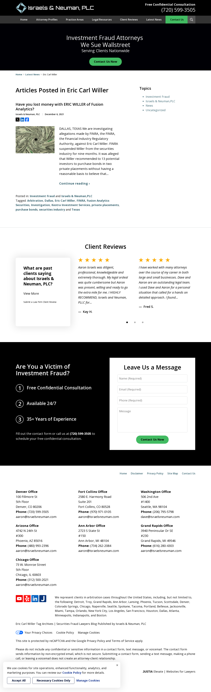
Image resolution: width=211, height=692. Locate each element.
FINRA (81, 200)
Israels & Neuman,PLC (76, 196)
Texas (76, 209)
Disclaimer (137, 473)
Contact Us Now (105, 61)
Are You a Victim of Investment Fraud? (43, 369)
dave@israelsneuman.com (160, 517)
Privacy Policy (155, 473)
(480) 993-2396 (38, 546)
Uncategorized (156, 110)
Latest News (154, 19)
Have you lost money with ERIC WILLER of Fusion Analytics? (59, 106)
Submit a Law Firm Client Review (39, 301)
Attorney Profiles (47, 19)
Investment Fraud (42, 196)
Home (24, 19)
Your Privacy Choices (34, 632)
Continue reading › (74, 183)
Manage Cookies (89, 632)
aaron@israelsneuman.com (36, 517)
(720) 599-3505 (178, 9)
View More (31, 293)
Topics (145, 88)
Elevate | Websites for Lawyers (169, 671)
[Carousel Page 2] (135, 322)
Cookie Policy (65, 632)
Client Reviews (129, 19)
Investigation (40, 205)
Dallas (49, 200)
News (149, 105)
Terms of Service (123, 641)
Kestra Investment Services (70, 205)
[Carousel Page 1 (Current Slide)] (127, 322)
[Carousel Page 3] (143, 322)
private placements (105, 205)
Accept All (19, 680)
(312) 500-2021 (38, 580)
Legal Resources (102, 19)
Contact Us (177, 19)
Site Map (172, 473)
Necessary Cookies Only (53, 680)
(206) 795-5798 (163, 512)
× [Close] (117, 665)
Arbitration (35, 200)
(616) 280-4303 (163, 546)
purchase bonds (27, 209)
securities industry (52, 209)
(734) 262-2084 (100, 546)
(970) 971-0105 (100, 512)
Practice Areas (75, 19)
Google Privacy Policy (91, 641)
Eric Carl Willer (65, 200)
